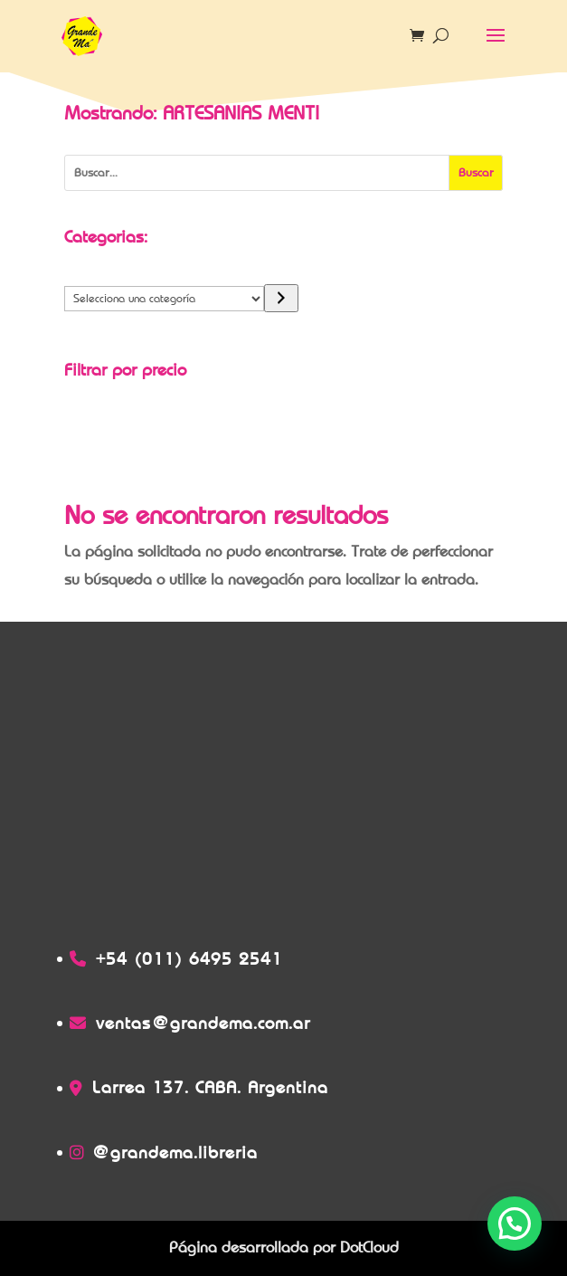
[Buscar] (476, 173)
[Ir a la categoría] (281, 298)
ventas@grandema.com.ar (203, 1023)
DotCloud (369, 1247)
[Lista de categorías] (164, 298)
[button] (514, 1223)
